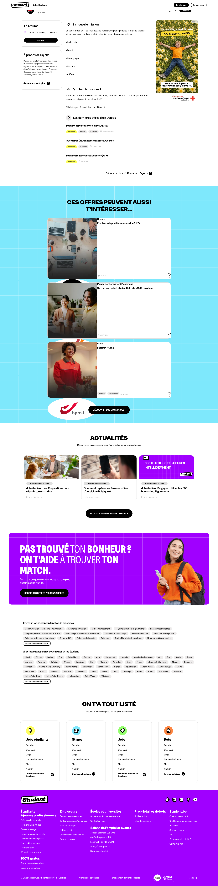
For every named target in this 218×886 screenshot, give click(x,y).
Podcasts (173, 825)
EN (192, 878)
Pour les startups (68, 825)
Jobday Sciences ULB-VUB (102, 832)
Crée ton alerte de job (31, 820)
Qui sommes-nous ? (178, 816)
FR (189, 878)
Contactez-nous (67, 839)
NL (196, 878)
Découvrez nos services (71, 816)
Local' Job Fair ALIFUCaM (102, 841)
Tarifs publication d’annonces (73, 820)
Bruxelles (30, 745)
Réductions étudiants (31, 852)
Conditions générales (89, 877)
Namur (29, 768)
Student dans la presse (180, 830)
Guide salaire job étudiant (32, 863)
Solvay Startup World (100, 846)
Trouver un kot (27, 847)
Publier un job (66, 830)
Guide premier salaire (30, 867)
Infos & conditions (143, 820)
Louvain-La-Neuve (34, 759)
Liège (28, 754)
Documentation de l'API (180, 839)
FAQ (171, 834)
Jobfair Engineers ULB (100, 837)
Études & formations (30, 843)
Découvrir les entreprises (32, 838)
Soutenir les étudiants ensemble (105, 816)
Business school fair (99, 851)
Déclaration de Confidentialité (126, 877)
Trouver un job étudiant (31, 824)
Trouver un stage (28, 829)
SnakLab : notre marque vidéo (183, 820)
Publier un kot (141, 816)
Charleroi (30, 750)
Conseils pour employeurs (72, 834)
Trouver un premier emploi (33, 834)
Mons (28, 764)
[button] (44, 628)
